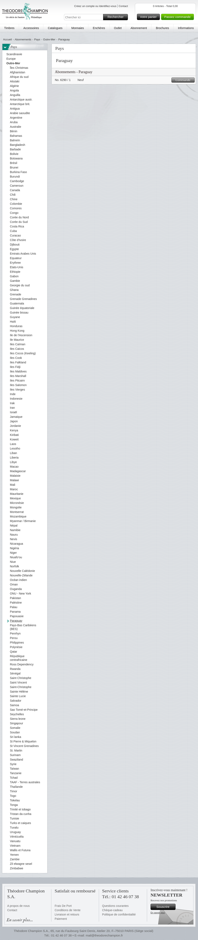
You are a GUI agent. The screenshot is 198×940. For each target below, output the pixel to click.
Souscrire (165, 907)
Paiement (61, 918)
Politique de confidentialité (119, 914)
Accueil (7, 39)
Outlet (117, 28)
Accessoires (31, 28)
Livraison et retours (67, 914)
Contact (123, 6)
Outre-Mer (49, 39)
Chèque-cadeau (112, 910)
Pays (37, 39)
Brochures (162, 28)
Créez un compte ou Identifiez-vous (95, 6)
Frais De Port (63, 905)
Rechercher (117, 17)
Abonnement (139, 28)
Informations (186, 28)
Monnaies (77, 28)
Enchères (99, 28)
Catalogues (55, 28)
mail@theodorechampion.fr (104, 935)
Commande (184, 80)
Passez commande (178, 17)
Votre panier (149, 17)
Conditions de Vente (67, 910)
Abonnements (23, 39)
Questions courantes (115, 905)
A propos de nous (18, 905)
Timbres (9, 28)
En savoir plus (158, 912)
